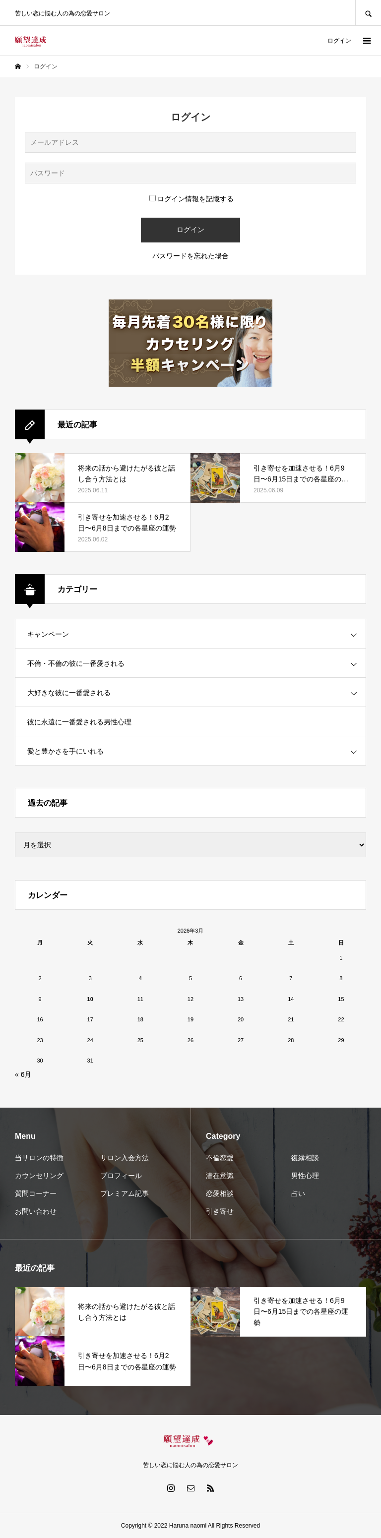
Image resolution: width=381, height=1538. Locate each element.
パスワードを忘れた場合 (190, 256)
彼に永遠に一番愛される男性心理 (79, 722)
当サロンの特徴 (39, 1158)
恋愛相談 (220, 1193)
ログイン (339, 40)
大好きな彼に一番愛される (69, 693)
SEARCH (368, 12)
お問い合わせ (36, 1211)
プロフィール (121, 1176)
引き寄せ (220, 1211)
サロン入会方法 (124, 1158)
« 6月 (23, 1074)
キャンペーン (48, 634)
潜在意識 (220, 1176)
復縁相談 (305, 1158)
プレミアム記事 (124, 1193)
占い (298, 1193)
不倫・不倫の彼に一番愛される (76, 663)
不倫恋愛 (220, 1158)
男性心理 (305, 1176)
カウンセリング (39, 1176)
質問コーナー (36, 1193)
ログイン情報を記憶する (191, 199)
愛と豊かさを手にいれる (65, 751)
